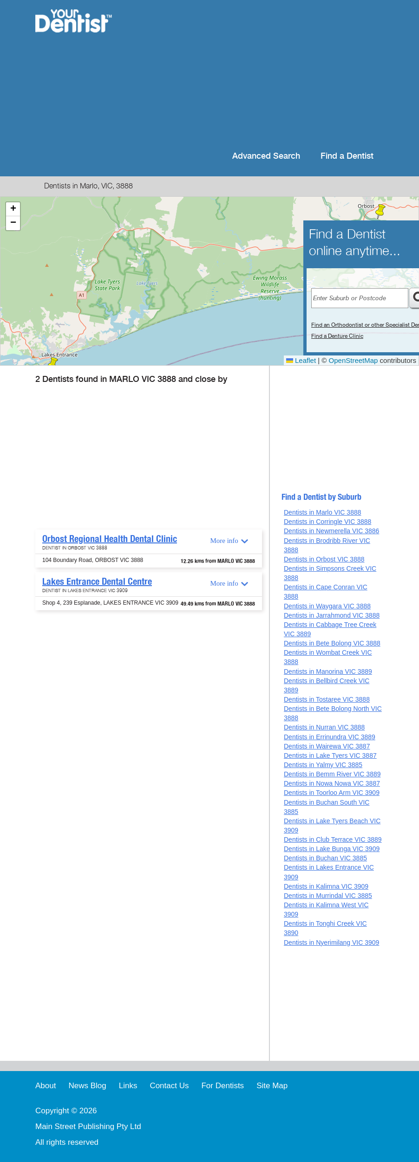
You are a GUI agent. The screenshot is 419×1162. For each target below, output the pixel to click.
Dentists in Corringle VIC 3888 (327, 521)
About (45, 1085)
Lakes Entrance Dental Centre (97, 581)
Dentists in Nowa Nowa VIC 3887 (332, 783)
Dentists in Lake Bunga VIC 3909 (332, 848)
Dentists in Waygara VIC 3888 (327, 606)
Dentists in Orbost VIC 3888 (324, 559)
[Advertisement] (253, 74)
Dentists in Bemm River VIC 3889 (332, 774)
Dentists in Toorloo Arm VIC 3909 (332, 792)
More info (224, 540)
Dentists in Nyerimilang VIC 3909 (331, 942)
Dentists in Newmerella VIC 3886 (331, 531)
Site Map (272, 1085)
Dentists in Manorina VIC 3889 (328, 671)
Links (128, 1085)
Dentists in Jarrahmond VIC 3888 (332, 615)
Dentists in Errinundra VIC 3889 (329, 737)
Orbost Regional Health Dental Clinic (109, 538)
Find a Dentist (347, 156)
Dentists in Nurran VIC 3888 (324, 727)
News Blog (87, 1085)
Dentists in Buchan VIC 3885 (325, 858)
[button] (380, 211)
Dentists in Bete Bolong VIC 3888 (332, 643)
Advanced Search (266, 156)
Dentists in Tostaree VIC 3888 (327, 699)
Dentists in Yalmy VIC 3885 (323, 764)
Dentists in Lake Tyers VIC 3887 (330, 755)
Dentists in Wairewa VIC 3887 (327, 746)
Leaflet (301, 360)
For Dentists (222, 1085)
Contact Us (169, 1085)
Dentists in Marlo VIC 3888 (322, 512)
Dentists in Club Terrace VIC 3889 (333, 839)
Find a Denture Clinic (337, 336)
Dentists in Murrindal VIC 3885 (328, 895)
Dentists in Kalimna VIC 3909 (326, 886)
